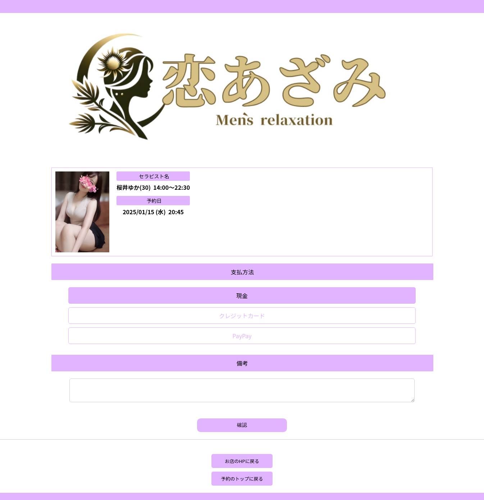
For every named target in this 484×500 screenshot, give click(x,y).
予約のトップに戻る (242, 478)
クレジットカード (242, 315)
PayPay (241, 335)
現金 (242, 295)
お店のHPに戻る (242, 461)
